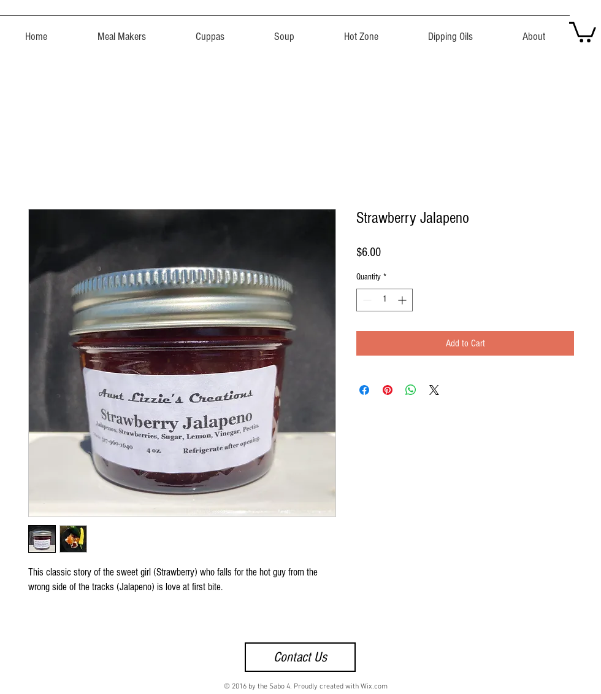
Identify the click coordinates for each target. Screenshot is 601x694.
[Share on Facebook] (364, 390)
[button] (582, 31)
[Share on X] (434, 390)
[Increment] (403, 300)
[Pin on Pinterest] (387, 390)
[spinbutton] (384, 300)
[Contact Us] (300, 657)
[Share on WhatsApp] (411, 390)
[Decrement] (365, 300)
